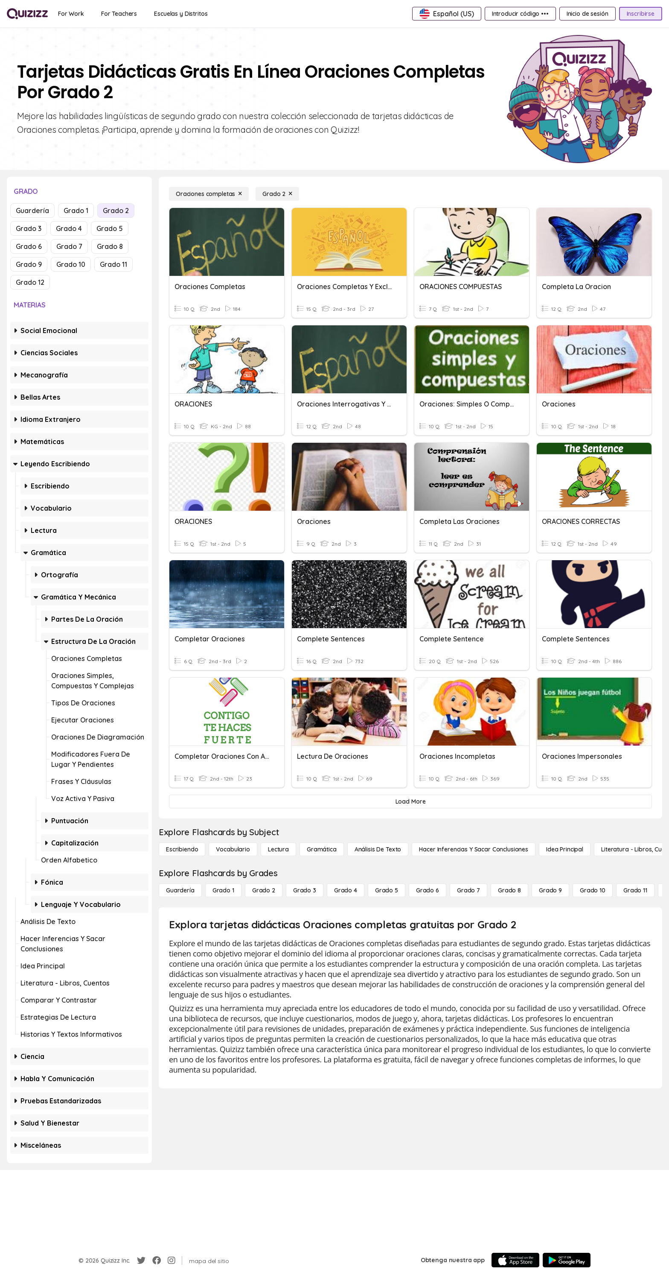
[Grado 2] (277, 194)
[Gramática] (322, 849)
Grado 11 (113, 264)
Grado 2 (116, 210)
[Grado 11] (635, 890)
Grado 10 (70, 264)
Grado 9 (29, 264)
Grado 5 (109, 228)
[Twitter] (141, 1260)
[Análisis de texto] (378, 849)
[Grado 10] (593, 890)
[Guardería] (180, 890)
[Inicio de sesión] (587, 13)
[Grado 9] (550, 890)
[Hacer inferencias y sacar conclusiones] (473, 849)
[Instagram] (171, 1260)
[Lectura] (278, 849)
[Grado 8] (509, 890)
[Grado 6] (427, 890)
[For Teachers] (119, 13)
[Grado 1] (223, 890)
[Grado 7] (468, 890)
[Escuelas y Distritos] (180, 13)
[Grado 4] (345, 890)
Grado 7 (69, 246)
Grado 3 (28, 228)
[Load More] (410, 801)
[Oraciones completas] (209, 194)
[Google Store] (566, 1260)
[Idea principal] (564, 849)
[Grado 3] (304, 890)
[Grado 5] (386, 890)
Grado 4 (69, 228)
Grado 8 (110, 246)
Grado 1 (76, 210)
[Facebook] (156, 1260)
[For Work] (71, 13)
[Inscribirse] (640, 13)
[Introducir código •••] (520, 13)
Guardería (32, 210)
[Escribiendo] (182, 849)
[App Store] (515, 1260)
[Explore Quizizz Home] (27, 13)
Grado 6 (29, 246)
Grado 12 (30, 282)
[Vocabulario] (233, 849)
